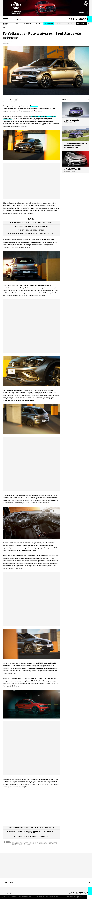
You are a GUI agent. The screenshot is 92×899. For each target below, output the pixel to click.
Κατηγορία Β (53, 843)
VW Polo (25, 842)
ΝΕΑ (4, 27)
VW (13, 842)
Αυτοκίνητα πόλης (24, 845)
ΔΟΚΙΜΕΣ (16, 23)
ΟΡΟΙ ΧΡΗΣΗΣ (50, 897)
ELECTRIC (49, 23)
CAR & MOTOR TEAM (8, 41)
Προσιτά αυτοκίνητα (30, 843)
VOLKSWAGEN (18, 842)
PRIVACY (58, 897)
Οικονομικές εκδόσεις (50, 842)
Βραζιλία (39, 842)
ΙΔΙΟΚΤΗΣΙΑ (27, 23)
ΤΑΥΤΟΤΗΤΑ (41, 897)
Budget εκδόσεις (17, 843)
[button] (5, 19)
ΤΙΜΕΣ (38, 23)
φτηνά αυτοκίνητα (42, 843)
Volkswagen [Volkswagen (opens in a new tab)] (34, 106)
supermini (15, 845)
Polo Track (32, 842)
